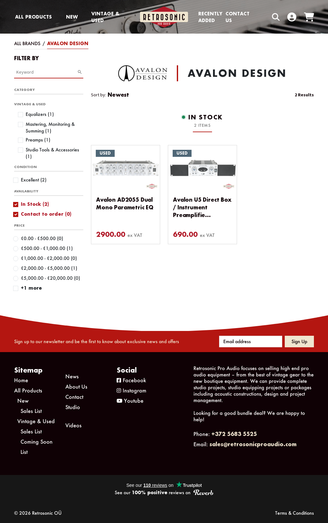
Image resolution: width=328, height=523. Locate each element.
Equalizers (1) (40, 114)
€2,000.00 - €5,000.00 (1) (49, 268)
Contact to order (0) (46, 214)
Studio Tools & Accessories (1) (52, 153)
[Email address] (250, 341)
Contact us (238, 17)
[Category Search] (47, 72)
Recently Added (210, 17)
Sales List (31, 410)
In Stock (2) (35, 204)
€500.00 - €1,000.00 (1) (47, 248)
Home (21, 380)
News (72, 376)
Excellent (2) (33, 180)
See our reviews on (164, 492)
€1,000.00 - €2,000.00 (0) (49, 258)
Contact (74, 396)
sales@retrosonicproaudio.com (253, 444)
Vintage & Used (105, 17)
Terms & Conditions (294, 513)
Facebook (131, 380)
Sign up (299, 341)
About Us (76, 386)
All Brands (27, 43)
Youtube (130, 400)
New (72, 17)
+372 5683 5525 (234, 433)
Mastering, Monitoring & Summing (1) (50, 127)
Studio (72, 407)
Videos (73, 425)
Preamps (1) (38, 140)
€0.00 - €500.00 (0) (42, 238)
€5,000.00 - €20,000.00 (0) (50, 278)
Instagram (131, 390)
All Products (33, 17)
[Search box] (262, 16)
